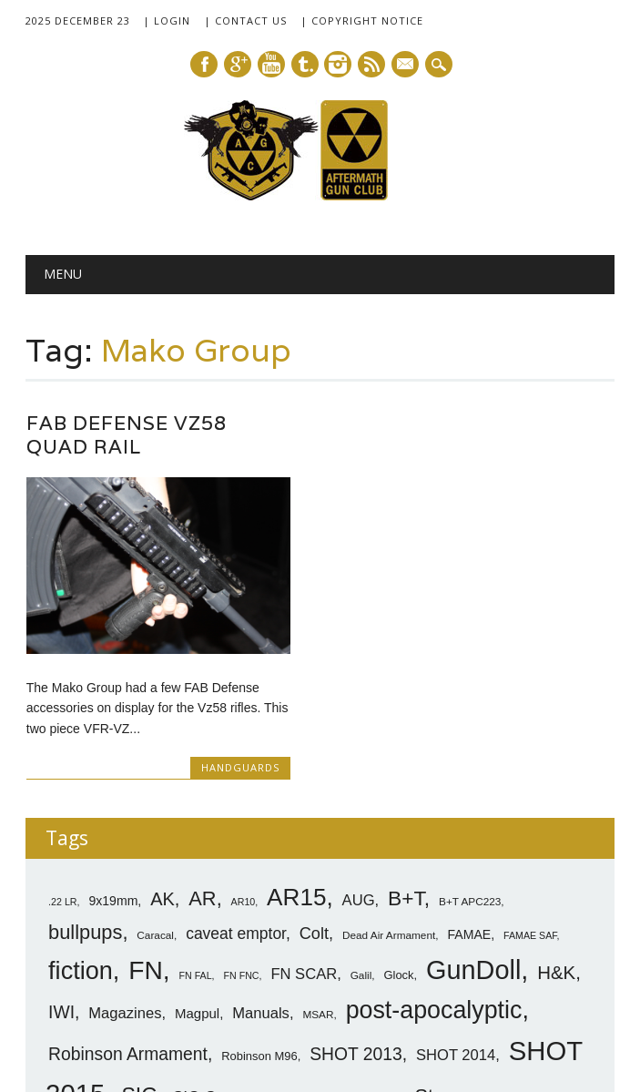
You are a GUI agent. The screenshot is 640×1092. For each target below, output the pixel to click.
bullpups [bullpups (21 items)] (85, 770)
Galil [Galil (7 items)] (361, 813)
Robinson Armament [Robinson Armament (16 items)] (128, 892)
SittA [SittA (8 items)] (390, 937)
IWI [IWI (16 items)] (61, 850)
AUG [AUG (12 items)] (358, 738)
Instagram (337, 64)
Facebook (204, 64)
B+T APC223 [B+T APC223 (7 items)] (470, 739)
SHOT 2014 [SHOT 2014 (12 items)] (455, 893)
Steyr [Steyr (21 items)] (438, 934)
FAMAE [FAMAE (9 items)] (469, 772)
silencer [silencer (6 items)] (349, 937)
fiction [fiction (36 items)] (80, 808)
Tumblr (305, 64)
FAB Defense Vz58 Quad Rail (126, 435)
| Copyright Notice (361, 20)
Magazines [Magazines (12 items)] (124, 851)
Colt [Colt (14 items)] (314, 771)
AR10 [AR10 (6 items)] (243, 739)
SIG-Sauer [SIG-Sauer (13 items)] (210, 935)
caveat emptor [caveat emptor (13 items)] (236, 771)
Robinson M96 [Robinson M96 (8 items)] (259, 894)
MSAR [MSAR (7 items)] (317, 852)
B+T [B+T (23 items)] (406, 736)
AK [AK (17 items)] (162, 737)
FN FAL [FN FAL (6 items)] (194, 813)
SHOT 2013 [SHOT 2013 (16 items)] (356, 892)
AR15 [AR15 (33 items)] (296, 735)
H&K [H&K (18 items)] (556, 810)
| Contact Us (245, 20)
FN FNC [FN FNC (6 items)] (241, 813)
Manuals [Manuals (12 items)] (261, 851)
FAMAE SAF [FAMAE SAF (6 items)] (530, 773)
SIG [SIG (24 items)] (139, 933)
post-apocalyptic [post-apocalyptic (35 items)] (434, 848)
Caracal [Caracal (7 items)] (155, 773)
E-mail (406, 65)
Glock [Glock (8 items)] (398, 813)
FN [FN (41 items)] (145, 807)
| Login (166, 20)
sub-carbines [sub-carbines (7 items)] (505, 937)
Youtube (271, 64)
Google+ (237, 64)
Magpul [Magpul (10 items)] (197, 851)
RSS (371, 64)
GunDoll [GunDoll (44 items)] (473, 807)
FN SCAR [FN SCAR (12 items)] (303, 812)
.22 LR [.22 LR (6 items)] (62, 739)
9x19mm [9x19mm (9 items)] (112, 738)
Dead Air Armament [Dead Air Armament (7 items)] (388, 773)
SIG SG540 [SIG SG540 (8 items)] (290, 937)
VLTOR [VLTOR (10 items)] (70, 964)
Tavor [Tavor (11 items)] (565, 936)
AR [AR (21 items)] (202, 736)
